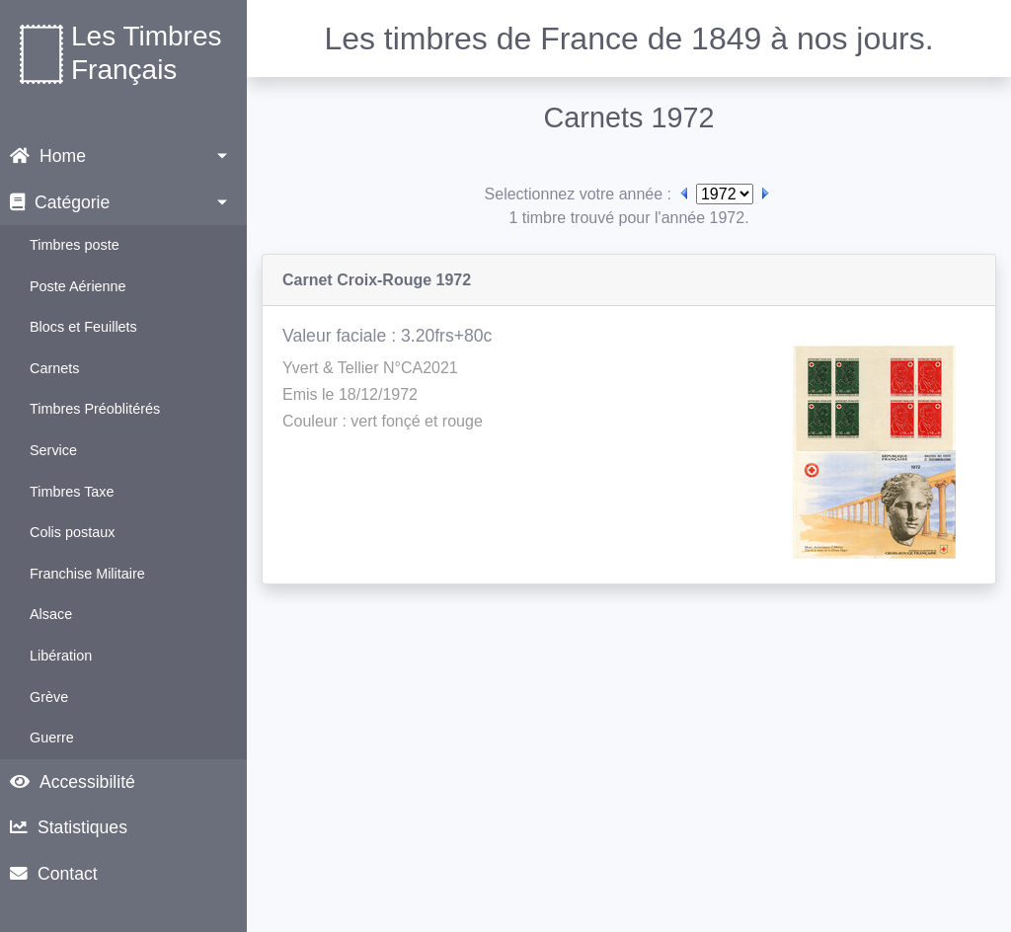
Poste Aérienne (78, 286)
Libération (61, 655)
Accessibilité (72, 782)
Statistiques (68, 827)
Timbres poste (74, 245)
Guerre (52, 737)
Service (53, 450)
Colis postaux (72, 532)
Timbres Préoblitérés (95, 409)
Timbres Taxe (72, 492)
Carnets (54, 368)
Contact (54, 874)
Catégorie (60, 202)
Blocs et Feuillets (83, 327)
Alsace (51, 614)
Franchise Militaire (87, 574)
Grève (49, 697)
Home (48, 156)
